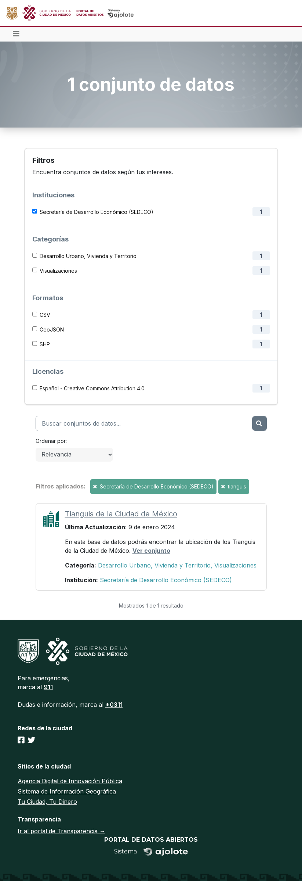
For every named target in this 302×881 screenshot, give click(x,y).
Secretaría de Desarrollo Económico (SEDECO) (96, 212)
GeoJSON (52, 329)
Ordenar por (51, 441)
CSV (45, 315)
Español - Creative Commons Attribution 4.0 (92, 388)
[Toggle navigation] (16, 34)
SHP (45, 344)
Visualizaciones (58, 271)
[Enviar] (259, 423)
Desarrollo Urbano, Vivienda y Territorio (88, 256)
